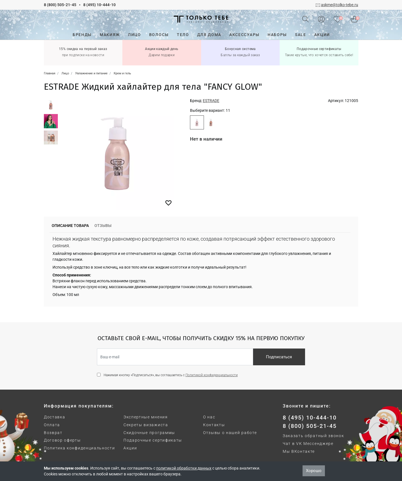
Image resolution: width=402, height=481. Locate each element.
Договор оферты (62, 440)
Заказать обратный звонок (313, 435)
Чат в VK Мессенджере (308, 443)
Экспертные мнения (145, 417)
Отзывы (102, 225)
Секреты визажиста (145, 425)
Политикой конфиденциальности (211, 375)
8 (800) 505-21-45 (60, 5)
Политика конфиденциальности (79, 448)
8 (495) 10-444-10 (99, 5)
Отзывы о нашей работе (230, 432)
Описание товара (70, 225)
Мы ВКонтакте (299, 451)
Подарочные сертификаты (152, 440)
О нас (209, 417)
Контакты (214, 425)
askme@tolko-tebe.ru (339, 5)
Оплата (52, 425)
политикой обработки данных (183, 468)
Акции (130, 448)
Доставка (54, 417)
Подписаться (279, 356)
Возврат (53, 432)
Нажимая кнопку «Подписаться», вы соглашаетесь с (171, 375)
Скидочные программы (149, 432)
